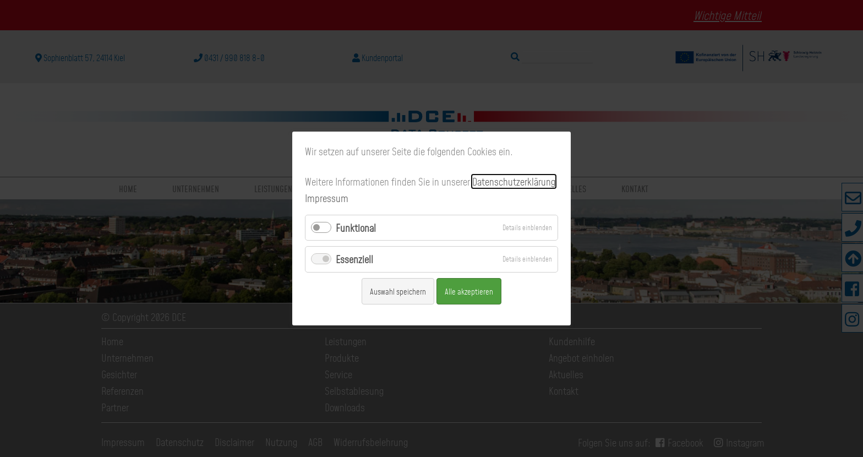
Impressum (326, 198)
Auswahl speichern (398, 291)
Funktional (356, 227)
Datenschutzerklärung (513, 181)
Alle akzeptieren (469, 291)
